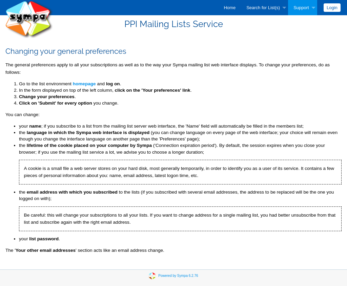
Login (332, 7)
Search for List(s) (263, 7)
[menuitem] (229, 7)
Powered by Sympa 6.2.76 (178, 276)
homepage (84, 83)
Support (301, 7)
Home (230, 7)
